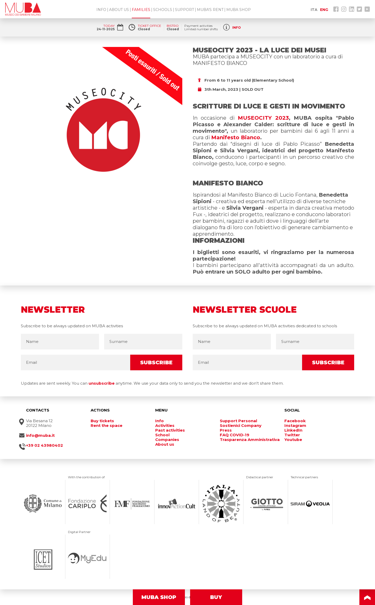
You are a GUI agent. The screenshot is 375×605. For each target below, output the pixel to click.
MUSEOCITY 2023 (263, 118)
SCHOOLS (162, 9)
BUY (216, 597)
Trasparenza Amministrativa (250, 439)
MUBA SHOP (238, 9)
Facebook (295, 421)
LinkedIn (293, 430)
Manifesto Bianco (235, 137)
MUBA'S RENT (210, 9)
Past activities (170, 430)
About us (164, 444)
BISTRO (173, 26)
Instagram (295, 425)
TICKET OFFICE (149, 26)
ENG (324, 9)
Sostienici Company (240, 425)
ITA (314, 9)
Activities (164, 425)
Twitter (292, 435)
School (162, 435)
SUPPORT (184, 9)
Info (159, 421)
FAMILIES (141, 9)
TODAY (109, 26)
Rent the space (106, 425)
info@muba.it (40, 435)
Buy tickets (102, 421)
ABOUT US (119, 9)
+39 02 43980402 (44, 445)
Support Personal (238, 421)
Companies (167, 439)
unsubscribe (102, 383)
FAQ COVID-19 (234, 435)
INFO (101, 9)
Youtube (293, 439)
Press (226, 430)
